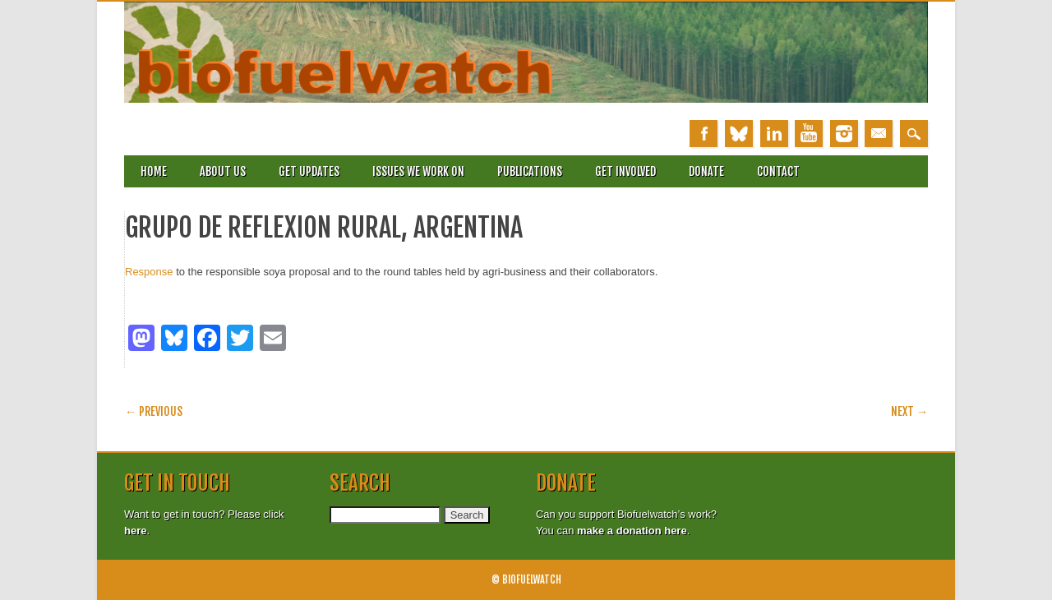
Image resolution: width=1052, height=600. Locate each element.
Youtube (809, 133)
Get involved (625, 171)
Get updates (309, 171)
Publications (529, 171)
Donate (706, 171)
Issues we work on (418, 171)
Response (149, 271)
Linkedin (774, 133)
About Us (223, 171)
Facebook (703, 133)
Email (879, 133)
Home (154, 171)
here (135, 530)
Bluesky (739, 133)
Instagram (844, 133)
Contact (778, 171)
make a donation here (632, 530)
